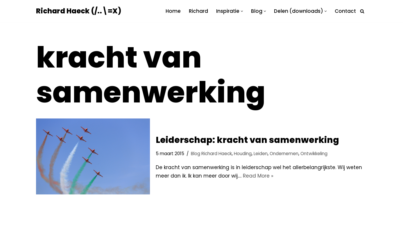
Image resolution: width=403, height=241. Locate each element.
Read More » (258, 175)
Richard (198, 11)
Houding (243, 153)
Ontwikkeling (313, 153)
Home (173, 11)
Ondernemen (284, 153)
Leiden (261, 153)
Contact (345, 11)
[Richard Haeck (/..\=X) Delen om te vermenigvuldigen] (78, 11)
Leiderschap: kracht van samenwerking (247, 140)
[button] (242, 11)
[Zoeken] (362, 11)
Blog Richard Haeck (211, 153)
